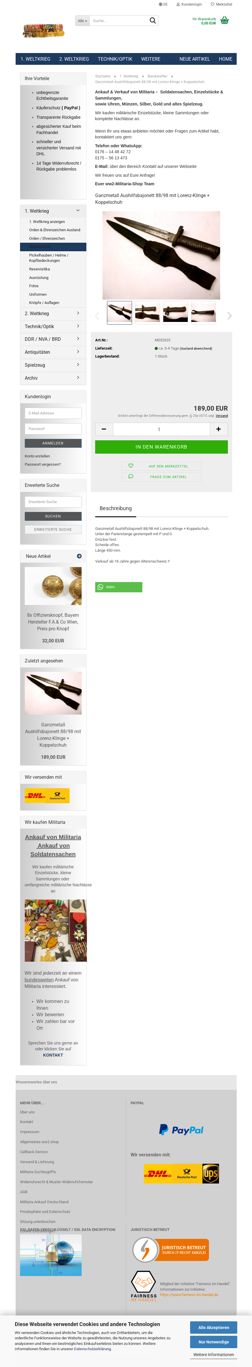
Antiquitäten (37, 352)
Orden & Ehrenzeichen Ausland (54, 230)
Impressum (29, 1132)
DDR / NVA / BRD (43, 339)
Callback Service (34, 1152)
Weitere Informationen (213, 1354)
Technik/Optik (115, 59)
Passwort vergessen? (43, 464)
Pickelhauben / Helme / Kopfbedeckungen (48, 258)
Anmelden (53, 443)
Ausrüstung (38, 277)
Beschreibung (116, 508)
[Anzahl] (161, 429)
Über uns (27, 1112)
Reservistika (39, 269)
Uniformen (38, 294)
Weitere (150, 59)
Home (225, 59)
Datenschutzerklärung (92, 1349)
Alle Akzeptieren (213, 1327)
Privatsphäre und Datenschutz (45, 1211)
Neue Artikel (194, 59)
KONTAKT (53, 1055)
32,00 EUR (53, 641)
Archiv (31, 378)
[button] (163, 4)
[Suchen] (153, 21)
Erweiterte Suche (53, 530)
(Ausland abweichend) (196, 349)
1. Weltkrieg (35, 59)
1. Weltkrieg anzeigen (47, 221)
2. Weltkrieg (74, 59)
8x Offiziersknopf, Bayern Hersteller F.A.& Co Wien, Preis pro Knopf (53, 622)
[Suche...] (82, 20)
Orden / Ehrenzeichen (47, 238)
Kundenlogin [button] (189, 4)
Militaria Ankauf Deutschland (44, 1202)
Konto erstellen (37, 456)
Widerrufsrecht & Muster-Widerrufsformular (56, 1182)
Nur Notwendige (214, 1342)
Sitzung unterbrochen (37, 1221)
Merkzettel (221, 4)
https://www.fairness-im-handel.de (189, 1294)
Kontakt (26, 1122)
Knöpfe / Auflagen (44, 302)
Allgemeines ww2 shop (39, 1142)
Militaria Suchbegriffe (38, 1172)
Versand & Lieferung (37, 1162)
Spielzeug (35, 365)
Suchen (53, 516)
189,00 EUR (53, 757)
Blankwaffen (40, 246)
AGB (23, 1192)
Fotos (34, 286)
